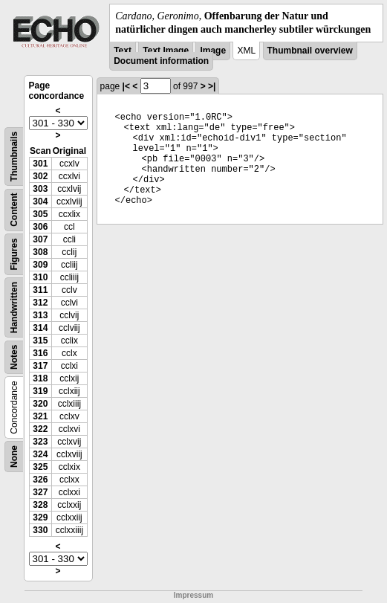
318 (40, 378)
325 (40, 467)
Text (122, 50)
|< (126, 86)
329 (40, 517)
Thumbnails (14, 156)
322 (40, 429)
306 (40, 227)
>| (211, 86)
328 (40, 505)
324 (40, 454)
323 (40, 441)
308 (40, 252)
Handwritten (14, 307)
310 (40, 277)
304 (40, 201)
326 (40, 479)
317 (40, 366)
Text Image (166, 50)
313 (40, 315)
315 (40, 340)
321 (40, 416)
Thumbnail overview (310, 50)
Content (14, 210)
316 (40, 353)
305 (40, 214)
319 (40, 391)
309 (40, 264)
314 (40, 328)
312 (40, 302)
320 (40, 404)
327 (40, 492)
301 (40, 163)
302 (40, 176)
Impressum (193, 595)
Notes (14, 357)
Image (213, 50)
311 (40, 290)
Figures (14, 255)
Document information (161, 61)
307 (40, 239)
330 (40, 530)
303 (40, 189)
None (14, 456)
